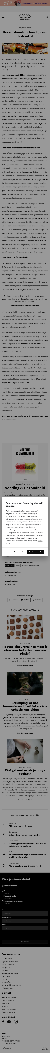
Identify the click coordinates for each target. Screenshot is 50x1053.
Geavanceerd (18, 552)
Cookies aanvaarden (35, 552)
